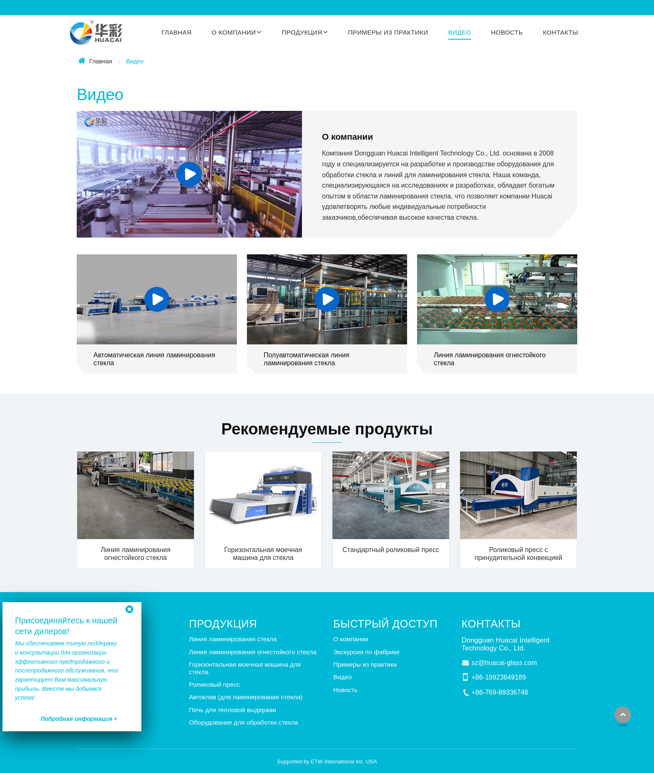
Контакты (561, 32)
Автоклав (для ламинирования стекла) (245, 696)
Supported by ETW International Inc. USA (327, 761)
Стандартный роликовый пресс (390, 549)
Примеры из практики (388, 32)
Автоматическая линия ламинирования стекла (154, 358)
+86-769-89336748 (500, 692)
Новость (507, 32)
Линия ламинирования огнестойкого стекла (490, 358)
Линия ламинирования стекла (233, 638)
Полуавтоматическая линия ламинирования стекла (306, 358)
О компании (347, 136)
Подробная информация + (78, 718)
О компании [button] (233, 32)
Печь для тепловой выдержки (232, 709)
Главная (176, 32)
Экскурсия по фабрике (366, 651)
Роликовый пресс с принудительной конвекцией (518, 553)
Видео (459, 32)
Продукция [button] (302, 32)
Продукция (223, 624)
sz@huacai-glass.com (504, 662)
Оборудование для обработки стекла (243, 722)
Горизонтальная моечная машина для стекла (263, 553)
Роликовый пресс (214, 684)
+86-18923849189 (499, 677)
